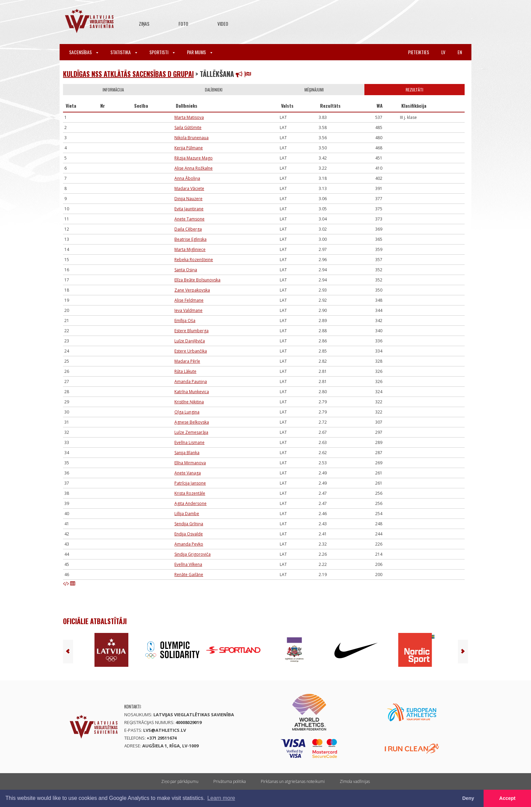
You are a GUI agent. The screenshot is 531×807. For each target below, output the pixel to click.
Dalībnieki (213, 89)
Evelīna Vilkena (188, 564)
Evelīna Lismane (189, 442)
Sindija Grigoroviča (192, 554)
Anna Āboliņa (187, 178)
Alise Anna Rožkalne (193, 168)
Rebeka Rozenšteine (193, 259)
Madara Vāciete (189, 188)
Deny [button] (468, 798)
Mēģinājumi (314, 89)
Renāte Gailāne (188, 574)
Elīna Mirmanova (190, 463)
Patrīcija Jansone (190, 483)
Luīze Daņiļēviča (189, 341)
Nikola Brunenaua (191, 138)
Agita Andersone (190, 503)
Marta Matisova (189, 117)
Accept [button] (507, 798)
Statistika (123, 52)
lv (443, 52)
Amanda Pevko (188, 544)
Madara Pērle (187, 361)
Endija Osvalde (188, 534)
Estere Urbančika (190, 351)
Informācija (113, 89)
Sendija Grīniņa (188, 524)
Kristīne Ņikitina (189, 402)
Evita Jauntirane (189, 209)
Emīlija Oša (184, 320)
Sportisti (162, 52)
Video (222, 23)
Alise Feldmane (189, 300)
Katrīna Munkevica (191, 392)
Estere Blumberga (191, 331)
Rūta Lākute (185, 371)
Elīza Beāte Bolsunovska (197, 280)
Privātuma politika (229, 781)
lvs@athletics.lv (164, 730)
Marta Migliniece (190, 249)
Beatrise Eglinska (190, 239)
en (460, 52)
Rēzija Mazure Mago (193, 158)
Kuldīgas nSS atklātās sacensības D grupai (128, 74)
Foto (183, 23)
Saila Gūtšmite (187, 127)
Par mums (199, 52)
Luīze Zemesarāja (191, 432)
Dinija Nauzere (188, 198)
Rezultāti (414, 89)
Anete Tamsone (189, 219)
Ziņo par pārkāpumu (179, 781)
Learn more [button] (221, 798)
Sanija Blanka (186, 452)
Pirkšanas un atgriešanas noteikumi (293, 781)
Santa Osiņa (185, 270)
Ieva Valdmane (188, 310)
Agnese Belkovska (191, 422)
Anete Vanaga (187, 473)
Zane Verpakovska (192, 290)
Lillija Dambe (186, 513)
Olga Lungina (186, 412)
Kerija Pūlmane (188, 148)
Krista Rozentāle (189, 493)
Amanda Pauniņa (190, 381)
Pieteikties (418, 52)
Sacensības (83, 52)
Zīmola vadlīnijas (355, 781)
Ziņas (144, 23)
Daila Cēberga (188, 229)
